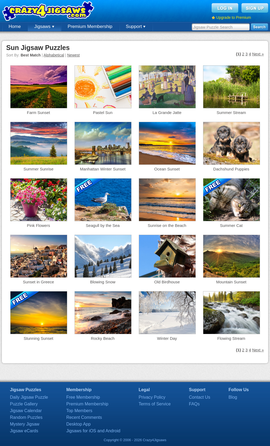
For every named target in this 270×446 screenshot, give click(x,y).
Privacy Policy (151, 397)
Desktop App (78, 424)
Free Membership (83, 397)
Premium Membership (90, 26)
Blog (233, 397)
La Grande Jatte (167, 112)
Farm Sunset (38, 112)
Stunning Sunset (38, 338)
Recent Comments (84, 417)
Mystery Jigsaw (24, 424)
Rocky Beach (103, 338)
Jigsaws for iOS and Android (93, 431)
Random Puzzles (26, 417)
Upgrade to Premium (233, 17)
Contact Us (199, 397)
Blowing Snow (102, 282)
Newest (73, 55)
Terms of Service (154, 404)
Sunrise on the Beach (167, 225)
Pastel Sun (103, 112)
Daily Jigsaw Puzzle (29, 397)
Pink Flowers (38, 225)
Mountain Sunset (231, 282)
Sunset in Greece (38, 282)
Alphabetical (54, 55)
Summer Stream (231, 112)
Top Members (79, 410)
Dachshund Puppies (231, 169)
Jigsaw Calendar (26, 410)
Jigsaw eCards (24, 431)
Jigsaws (44, 26)
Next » (258, 54)
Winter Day (167, 338)
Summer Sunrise (38, 169)
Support (135, 26)
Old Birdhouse (167, 282)
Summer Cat (231, 225)
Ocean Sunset (167, 169)
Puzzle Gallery (24, 404)
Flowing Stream (231, 338)
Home (15, 26)
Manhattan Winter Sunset (102, 169)
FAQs (194, 404)
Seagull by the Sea (103, 225)
